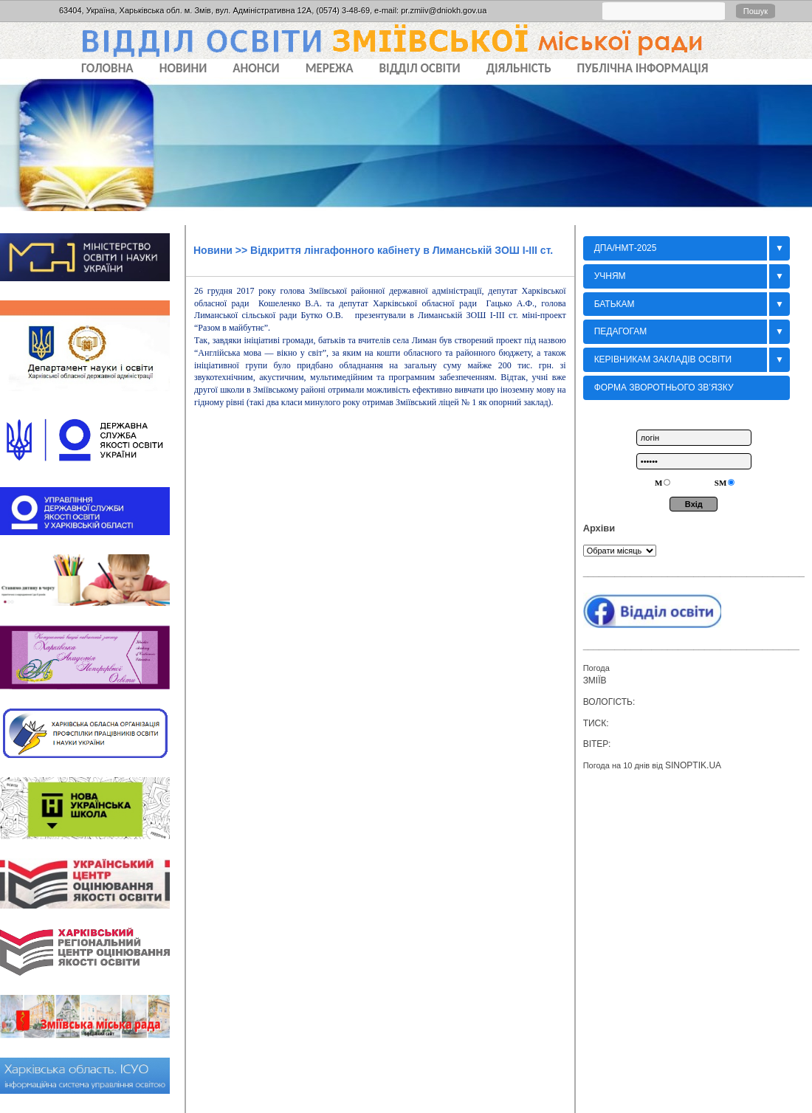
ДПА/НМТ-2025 (625, 248)
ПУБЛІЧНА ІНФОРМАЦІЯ (643, 68)
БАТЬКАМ (614, 304)
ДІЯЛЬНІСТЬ (518, 68)
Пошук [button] (755, 11)
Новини (213, 250)
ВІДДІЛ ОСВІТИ (420, 68)
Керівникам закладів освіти (663, 359)
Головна (107, 68)
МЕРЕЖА (330, 68)
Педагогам (620, 331)
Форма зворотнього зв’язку (664, 387)
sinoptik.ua (693, 765)
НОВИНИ (183, 68)
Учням (610, 276)
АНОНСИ (256, 68)
